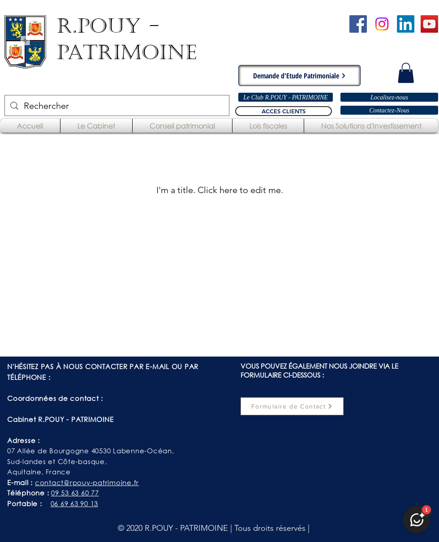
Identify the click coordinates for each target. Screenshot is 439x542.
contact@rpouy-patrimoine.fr (87, 482)
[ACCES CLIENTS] (283, 111)
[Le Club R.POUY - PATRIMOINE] (285, 97)
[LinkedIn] (405, 24)
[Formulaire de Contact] (292, 406)
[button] (405, 73)
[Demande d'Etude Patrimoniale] (299, 75)
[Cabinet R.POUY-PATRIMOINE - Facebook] (358, 24)
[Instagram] (382, 24)
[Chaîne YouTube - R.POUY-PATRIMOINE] (429, 24)
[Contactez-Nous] (389, 110)
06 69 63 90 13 (75, 503)
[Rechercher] (117, 105)
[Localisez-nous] (389, 97)
